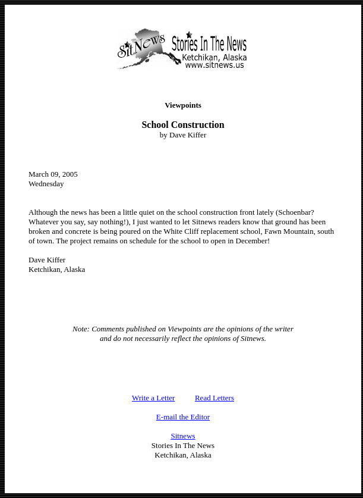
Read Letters (214, 397)
